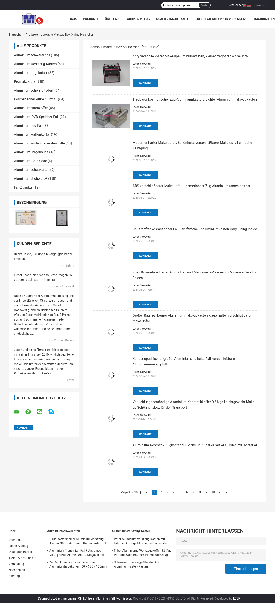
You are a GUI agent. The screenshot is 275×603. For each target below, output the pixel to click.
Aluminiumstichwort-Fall (32, 178)
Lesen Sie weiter (142, 63)
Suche (204, 5)
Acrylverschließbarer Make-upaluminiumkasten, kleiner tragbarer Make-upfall (191, 56)
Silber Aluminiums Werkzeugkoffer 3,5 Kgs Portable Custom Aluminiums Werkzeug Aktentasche (142, 553)
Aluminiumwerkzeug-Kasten (35, 64)
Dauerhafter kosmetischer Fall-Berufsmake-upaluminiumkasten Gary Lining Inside (195, 229)
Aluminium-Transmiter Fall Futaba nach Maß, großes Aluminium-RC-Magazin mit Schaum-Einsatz (76, 553)
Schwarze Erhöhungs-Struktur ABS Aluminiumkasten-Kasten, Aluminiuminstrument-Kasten (137, 564)
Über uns (112, 19)
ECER (236, 598)
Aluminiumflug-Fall (28, 126)
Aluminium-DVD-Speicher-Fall (36, 117)
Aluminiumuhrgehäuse (31, 152)
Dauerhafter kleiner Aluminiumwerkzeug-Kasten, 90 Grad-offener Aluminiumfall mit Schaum (77, 541)
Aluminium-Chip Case (30, 161)
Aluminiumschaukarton (31, 170)
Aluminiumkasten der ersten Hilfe (39, 143)
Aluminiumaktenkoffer (31, 108)
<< (147, 492)
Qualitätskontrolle (172, 19)
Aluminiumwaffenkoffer (32, 134)
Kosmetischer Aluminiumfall (35, 99)
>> (220, 492)
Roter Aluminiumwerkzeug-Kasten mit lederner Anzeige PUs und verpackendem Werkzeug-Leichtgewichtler (141, 541)
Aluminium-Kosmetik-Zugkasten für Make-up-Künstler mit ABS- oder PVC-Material (195, 445)
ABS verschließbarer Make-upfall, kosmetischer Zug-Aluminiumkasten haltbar (191, 186)
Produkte (90, 19)
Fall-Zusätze (23, 187)
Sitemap (14, 576)
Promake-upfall (25, 82)
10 (213, 492)
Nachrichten (264, 19)
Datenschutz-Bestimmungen (57, 598)
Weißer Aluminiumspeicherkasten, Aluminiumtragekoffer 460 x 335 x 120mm (78, 564)
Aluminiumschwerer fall (32, 55)
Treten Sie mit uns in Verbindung (221, 19)
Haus (73, 19)
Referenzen (235, 5)
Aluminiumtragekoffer (30, 73)
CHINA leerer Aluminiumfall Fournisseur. (105, 598)
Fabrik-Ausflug (138, 19)
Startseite (15, 34)
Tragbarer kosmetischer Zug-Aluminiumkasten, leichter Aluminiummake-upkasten (195, 99)
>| (226, 492)
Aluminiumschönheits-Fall (33, 90)
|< (141, 492)
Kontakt (145, 82)
